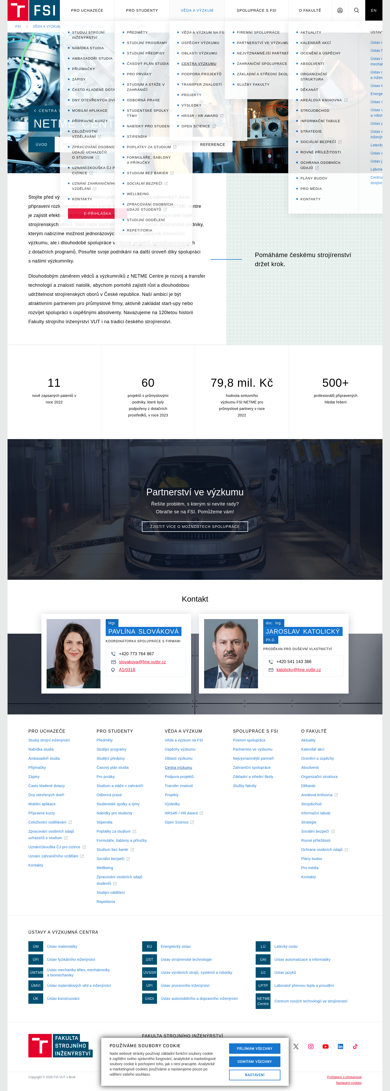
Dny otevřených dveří (46, 795)
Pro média (309, 868)
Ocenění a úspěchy (317, 758)
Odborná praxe (109, 795)
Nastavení (255, 1075)
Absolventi (310, 767)
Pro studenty (142, 10)
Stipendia (104, 822)
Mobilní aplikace (42, 804)
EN (374, 10)
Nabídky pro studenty (115, 813)
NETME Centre (131, 26)
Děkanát (308, 786)
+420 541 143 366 (290, 661)
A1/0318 (123, 670)
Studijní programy (111, 749)
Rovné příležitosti (315, 840)
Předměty (105, 740)
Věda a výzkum (197, 10)
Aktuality (308, 740)
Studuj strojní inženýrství (49, 740)
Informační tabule (316, 813)
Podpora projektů (179, 777)
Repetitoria (106, 902)
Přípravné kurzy (41, 813)
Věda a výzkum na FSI (184, 740)
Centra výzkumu (89, 26)
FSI (18, 26)
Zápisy (34, 777)
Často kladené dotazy (46, 786)
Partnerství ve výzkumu (253, 749)
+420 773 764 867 (132, 653)
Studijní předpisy (111, 758)
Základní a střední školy (253, 777)
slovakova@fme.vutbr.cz (138, 662)
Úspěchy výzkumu (180, 749)
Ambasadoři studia (44, 758)
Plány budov (311, 859)
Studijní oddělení (111, 892)
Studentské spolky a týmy (118, 804)
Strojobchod (311, 804)
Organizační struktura (319, 777)
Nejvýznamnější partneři (253, 758)
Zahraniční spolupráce (252, 767)
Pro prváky (106, 777)
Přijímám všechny (255, 1048)
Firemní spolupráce (249, 740)
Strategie (309, 822)
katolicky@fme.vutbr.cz (295, 670)
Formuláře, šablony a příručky (122, 840)
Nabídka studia (41, 749)
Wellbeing (105, 868)
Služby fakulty (244, 786)
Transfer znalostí (179, 786)
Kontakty (35, 865)
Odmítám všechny (254, 1061)
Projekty (172, 795)
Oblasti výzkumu (179, 758)
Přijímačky (37, 767)
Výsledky (172, 804)
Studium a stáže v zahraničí (120, 786)
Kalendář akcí (312, 749)
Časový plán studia (113, 767)
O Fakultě (310, 10)
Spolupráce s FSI (257, 10)
